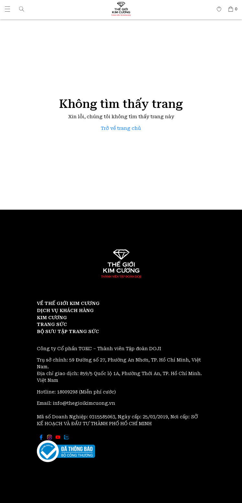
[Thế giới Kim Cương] (7, 9)
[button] (21, 9)
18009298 (68, 391)
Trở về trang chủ (121, 128)
